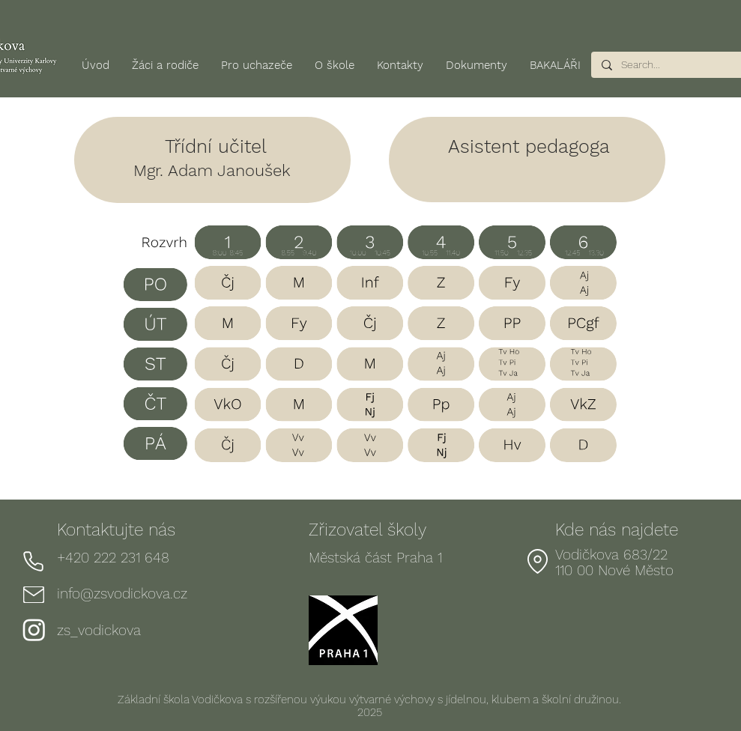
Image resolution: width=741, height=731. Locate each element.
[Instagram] (34, 629)
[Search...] (667, 65)
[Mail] (33, 594)
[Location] (537, 561)
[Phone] (33, 560)
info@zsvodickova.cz (122, 593)
